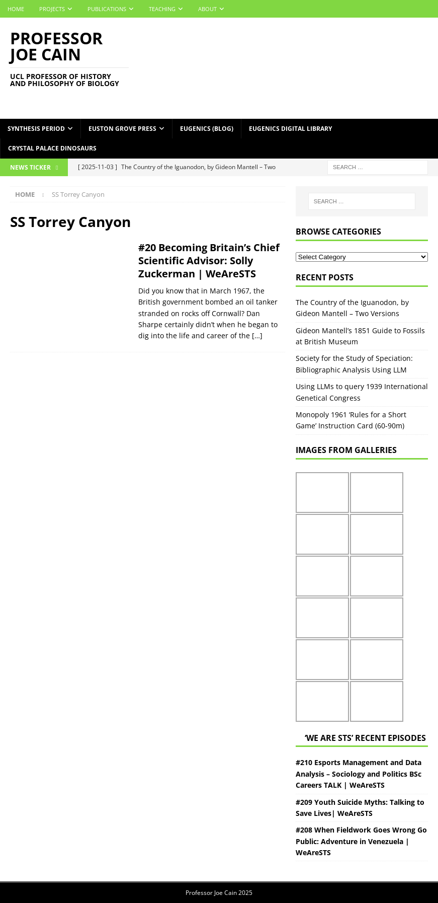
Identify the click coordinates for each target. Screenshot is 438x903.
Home (16, 9)
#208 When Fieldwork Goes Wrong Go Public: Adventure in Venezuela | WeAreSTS (361, 841)
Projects (52, 9)
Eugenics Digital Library (290, 128)
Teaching (162, 9)
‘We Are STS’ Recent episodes (365, 737)
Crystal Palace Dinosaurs (52, 148)
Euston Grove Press (122, 128)
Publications (106, 9)
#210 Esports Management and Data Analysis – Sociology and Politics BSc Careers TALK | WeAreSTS (358, 774)
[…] (257, 335)
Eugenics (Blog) (206, 128)
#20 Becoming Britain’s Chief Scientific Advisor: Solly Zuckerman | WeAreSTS (209, 260)
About (207, 9)
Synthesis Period (36, 128)
